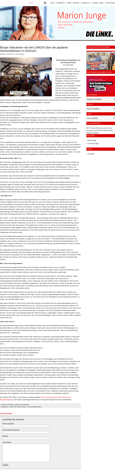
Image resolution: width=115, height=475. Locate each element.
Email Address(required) (10, 430)
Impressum (84, 3)
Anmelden (91, 154)
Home (52, 3)
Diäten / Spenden (72, 3)
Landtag (16, 404)
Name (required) (8, 424)
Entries (92, 140)
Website (5, 436)
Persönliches (110, 3)
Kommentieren (20, 54)
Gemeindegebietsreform (35, 406)
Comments (93, 143)
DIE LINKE (10, 404)
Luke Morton (98, 130)
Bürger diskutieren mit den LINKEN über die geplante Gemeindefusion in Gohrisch (34, 49)
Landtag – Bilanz (97, 3)
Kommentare (6, 442)
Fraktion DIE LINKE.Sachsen (17, 406)
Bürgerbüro (60, 3)
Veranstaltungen (24, 404)
